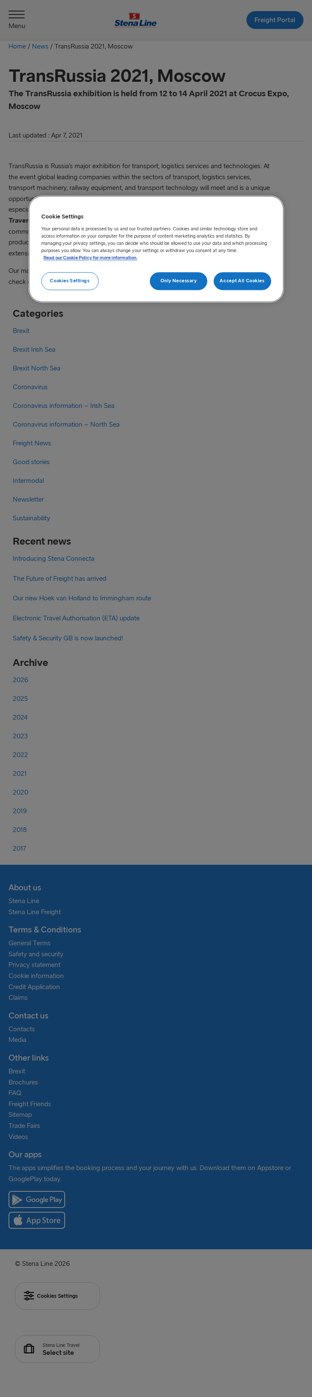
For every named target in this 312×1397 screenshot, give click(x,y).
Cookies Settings (69, 281)
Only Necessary (178, 281)
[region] (156, 249)
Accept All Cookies (242, 281)
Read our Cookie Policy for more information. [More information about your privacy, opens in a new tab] (90, 258)
